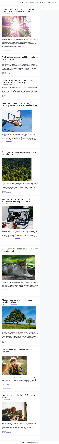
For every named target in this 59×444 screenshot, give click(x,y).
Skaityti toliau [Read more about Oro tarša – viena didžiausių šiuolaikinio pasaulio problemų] (27, 188)
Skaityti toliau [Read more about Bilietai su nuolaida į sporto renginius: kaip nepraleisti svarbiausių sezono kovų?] (8, 141)
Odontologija (42, 2)
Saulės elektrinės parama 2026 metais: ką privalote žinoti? (20, 58)
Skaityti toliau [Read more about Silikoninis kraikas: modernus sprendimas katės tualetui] (5, 289)
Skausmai (54, 2)
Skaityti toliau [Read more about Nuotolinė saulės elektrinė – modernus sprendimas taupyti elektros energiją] (21, 46)
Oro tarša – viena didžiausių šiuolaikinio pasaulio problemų (19, 153)
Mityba (37, 2)
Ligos (26, 2)
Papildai (48, 2)
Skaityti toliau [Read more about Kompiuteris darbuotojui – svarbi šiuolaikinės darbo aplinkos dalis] (17, 238)
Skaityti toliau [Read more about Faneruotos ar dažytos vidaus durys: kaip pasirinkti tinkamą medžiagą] (34, 92)
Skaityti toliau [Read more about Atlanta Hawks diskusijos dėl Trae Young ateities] (35, 428)
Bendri (4, 95)
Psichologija (31, 2)
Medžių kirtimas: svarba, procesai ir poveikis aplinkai (17, 301)
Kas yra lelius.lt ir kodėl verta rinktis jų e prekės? (19, 350)
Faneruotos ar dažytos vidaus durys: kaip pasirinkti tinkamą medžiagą (19, 81)
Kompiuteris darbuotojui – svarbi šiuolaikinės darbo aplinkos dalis (16, 200)
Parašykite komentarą (7, 50)
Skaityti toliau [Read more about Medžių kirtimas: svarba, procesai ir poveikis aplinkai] (20, 338)
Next (7, 438)
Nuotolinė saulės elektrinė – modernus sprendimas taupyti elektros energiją (18, 10)
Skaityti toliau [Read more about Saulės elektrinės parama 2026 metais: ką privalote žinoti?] (27, 69)
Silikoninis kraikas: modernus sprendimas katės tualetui (20, 250)
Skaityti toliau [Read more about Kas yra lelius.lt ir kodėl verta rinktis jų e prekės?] (6, 384)
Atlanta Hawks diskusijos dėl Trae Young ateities (19, 396)
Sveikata (21, 2)
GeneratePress (35, 442)
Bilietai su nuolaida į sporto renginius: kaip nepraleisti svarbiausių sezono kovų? (20, 104)
